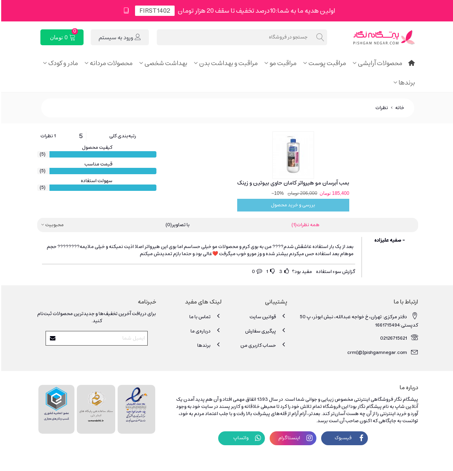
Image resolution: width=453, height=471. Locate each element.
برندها (406, 82)
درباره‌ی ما (205, 330)
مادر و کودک (62, 63)
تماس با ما (204, 316)
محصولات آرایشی (379, 63)
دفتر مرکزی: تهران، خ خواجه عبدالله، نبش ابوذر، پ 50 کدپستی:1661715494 (358, 320)
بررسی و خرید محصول (292, 205)
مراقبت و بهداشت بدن (227, 63)
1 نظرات (47, 136)
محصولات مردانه (110, 63)
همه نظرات (304, 225)
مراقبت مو (281, 63)
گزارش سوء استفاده (334, 271)
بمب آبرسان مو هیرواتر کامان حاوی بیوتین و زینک (292, 183)
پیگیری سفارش (265, 330)
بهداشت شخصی (164, 63)
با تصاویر (176, 225)
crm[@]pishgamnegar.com (381, 352)
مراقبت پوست (326, 63)
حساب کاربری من (262, 345)
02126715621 (398, 338)
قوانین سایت (267, 316)
